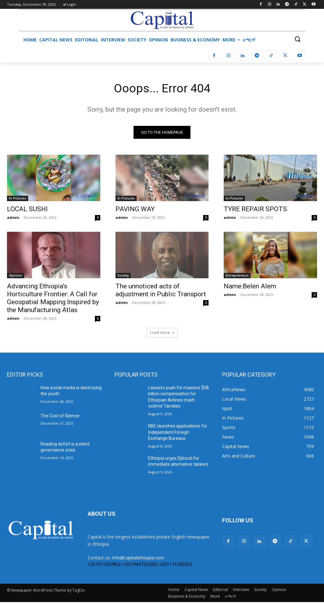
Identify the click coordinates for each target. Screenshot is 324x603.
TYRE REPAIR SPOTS (255, 210)
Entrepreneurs (237, 276)
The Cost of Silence (59, 416)
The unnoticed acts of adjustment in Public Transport (160, 291)
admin (13, 218)
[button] (297, 38)
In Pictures (17, 199)
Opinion (15, 276)
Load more (162, 333)
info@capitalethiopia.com (138, 559)
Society (123, 276)
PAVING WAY (135, 210)
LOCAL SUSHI (27, 210)
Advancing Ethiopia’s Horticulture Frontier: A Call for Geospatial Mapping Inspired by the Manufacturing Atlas (53, 299)
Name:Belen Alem (250, 287)
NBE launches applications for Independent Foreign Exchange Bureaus (177, 433)
